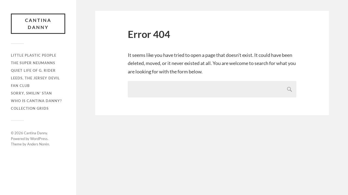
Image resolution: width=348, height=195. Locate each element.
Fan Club (20, 85)
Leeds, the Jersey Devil (35, 78)
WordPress (39, 138)
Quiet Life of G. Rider (33, 70)
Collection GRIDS (30, 108)
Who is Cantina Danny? (36, 101)
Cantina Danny (38, 23)
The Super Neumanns (33, 63)
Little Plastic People (33, 55)
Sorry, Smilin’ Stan (31, 93)
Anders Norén (38, 144)
